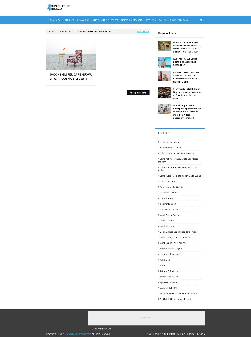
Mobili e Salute (167, 220)
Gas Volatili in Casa (169, 192)
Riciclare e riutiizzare (170, 271)
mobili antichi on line (170, 215)
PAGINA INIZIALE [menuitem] (55, 20)
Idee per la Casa (168, 203)
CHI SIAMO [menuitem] (70, 20)
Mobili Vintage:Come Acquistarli (175, 237)
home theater (167, 198)
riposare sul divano (169, 282)
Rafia (162, 265)
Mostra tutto (143, 31)
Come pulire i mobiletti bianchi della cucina (180, 175)
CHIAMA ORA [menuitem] (83, 20)
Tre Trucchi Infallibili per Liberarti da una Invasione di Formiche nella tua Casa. (187, 93)
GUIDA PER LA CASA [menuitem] (179, 20)
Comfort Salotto (167, 181)
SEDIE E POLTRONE (169, 287)
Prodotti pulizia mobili (170, 254)
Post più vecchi (138, 92)
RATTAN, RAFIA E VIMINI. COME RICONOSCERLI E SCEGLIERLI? (185, 61)
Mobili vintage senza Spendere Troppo (179, 231)
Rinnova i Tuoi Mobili (169, 276)
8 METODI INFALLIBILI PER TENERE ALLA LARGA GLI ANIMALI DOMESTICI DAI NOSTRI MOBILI (186, 77)
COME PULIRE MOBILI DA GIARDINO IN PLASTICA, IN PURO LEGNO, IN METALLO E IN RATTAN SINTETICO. (186, 47)
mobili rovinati (167, 226)
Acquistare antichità (169, 142)
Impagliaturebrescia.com (78, 333)
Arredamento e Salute (170, 147)
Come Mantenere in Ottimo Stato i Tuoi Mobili (177, 169)
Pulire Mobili (165, 259)
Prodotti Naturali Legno (171, 248)
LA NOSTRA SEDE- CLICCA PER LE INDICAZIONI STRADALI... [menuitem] (117, 20)
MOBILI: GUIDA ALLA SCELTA (173, 243)
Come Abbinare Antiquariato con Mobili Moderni (178, 160)
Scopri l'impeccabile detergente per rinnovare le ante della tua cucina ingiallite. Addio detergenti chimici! (187, 111)
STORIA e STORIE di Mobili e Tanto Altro (178, 293)
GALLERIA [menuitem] (163, 20)
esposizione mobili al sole (172, 187)
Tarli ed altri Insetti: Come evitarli (175, 299)
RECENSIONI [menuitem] (151, 20)
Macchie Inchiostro (169, 209)
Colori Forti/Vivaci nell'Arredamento (177, 153)
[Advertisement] (125, 60)
